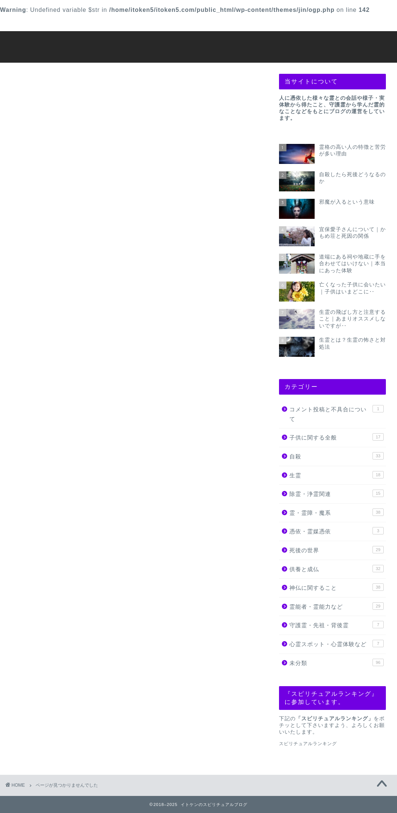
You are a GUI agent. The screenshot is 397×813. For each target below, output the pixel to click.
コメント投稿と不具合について (87, 380)
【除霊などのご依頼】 (144, 22)
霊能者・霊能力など (71, 487)
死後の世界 (57, 455)
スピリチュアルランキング (308, 743)
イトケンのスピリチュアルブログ (199, 46)
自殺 (47, 401)
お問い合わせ (54, 22)
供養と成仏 (57, 466)
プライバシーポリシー (322, 22)
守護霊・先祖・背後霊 (74, 498)
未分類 (51, 519)
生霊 (47, 412)
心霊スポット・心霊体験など (84, 509)
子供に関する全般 (67, 391)
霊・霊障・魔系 (64, 433)
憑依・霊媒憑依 (64, 444)
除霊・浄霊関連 (64, 423)
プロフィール (233, 22)
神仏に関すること (67, 476)
